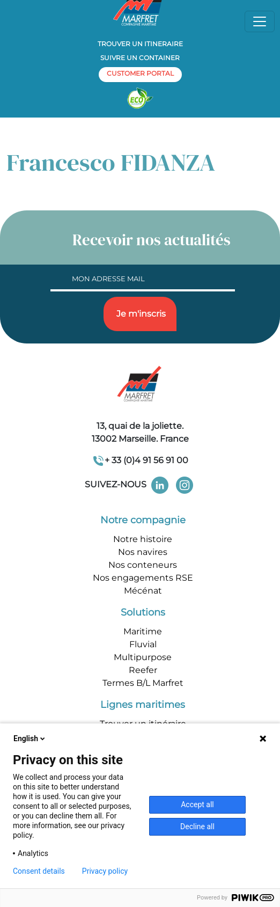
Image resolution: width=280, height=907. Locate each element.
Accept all (197, 804)
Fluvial (143, 644)
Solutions (143, 612)
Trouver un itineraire (140, 44)
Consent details (39, 871)
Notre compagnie (143, 520)
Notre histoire (142, 539)
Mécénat (143, 591)
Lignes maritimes (142, 705)
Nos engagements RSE (143, 578)
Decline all (197, 826)
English (30, 738)
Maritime (142, 631)
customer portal (140, 73)
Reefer (143, 670)
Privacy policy (105, 871)
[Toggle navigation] (260, 21)
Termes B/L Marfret (142, 683)
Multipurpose (143, 657)
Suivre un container (140, 58)
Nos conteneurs (142, 565)
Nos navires (142, 552)
